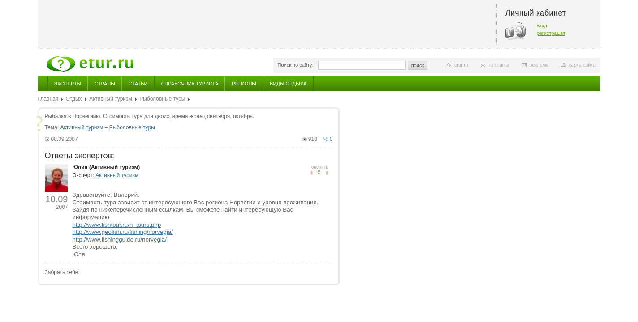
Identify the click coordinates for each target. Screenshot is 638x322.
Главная (48, 99)
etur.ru (461, 65)
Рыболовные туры (162, 99)
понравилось (311, 173)
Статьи (138, 83)
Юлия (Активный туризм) (106, 167)
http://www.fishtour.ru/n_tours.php (117, 224)
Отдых (74, 99)
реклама (538, 65)
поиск (417, 65)
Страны (105, 83)
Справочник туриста (189, 83)
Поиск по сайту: (296, 65)
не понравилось (326, 173)
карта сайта (582, 65)
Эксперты (68, 83)
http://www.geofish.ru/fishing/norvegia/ (123, 232)
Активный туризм (110, 99)
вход (542, 25)
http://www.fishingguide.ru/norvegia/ (120, 239)
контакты (498, 65)
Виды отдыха (288, 83)
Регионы (244, 83)
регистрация (551, 33)
